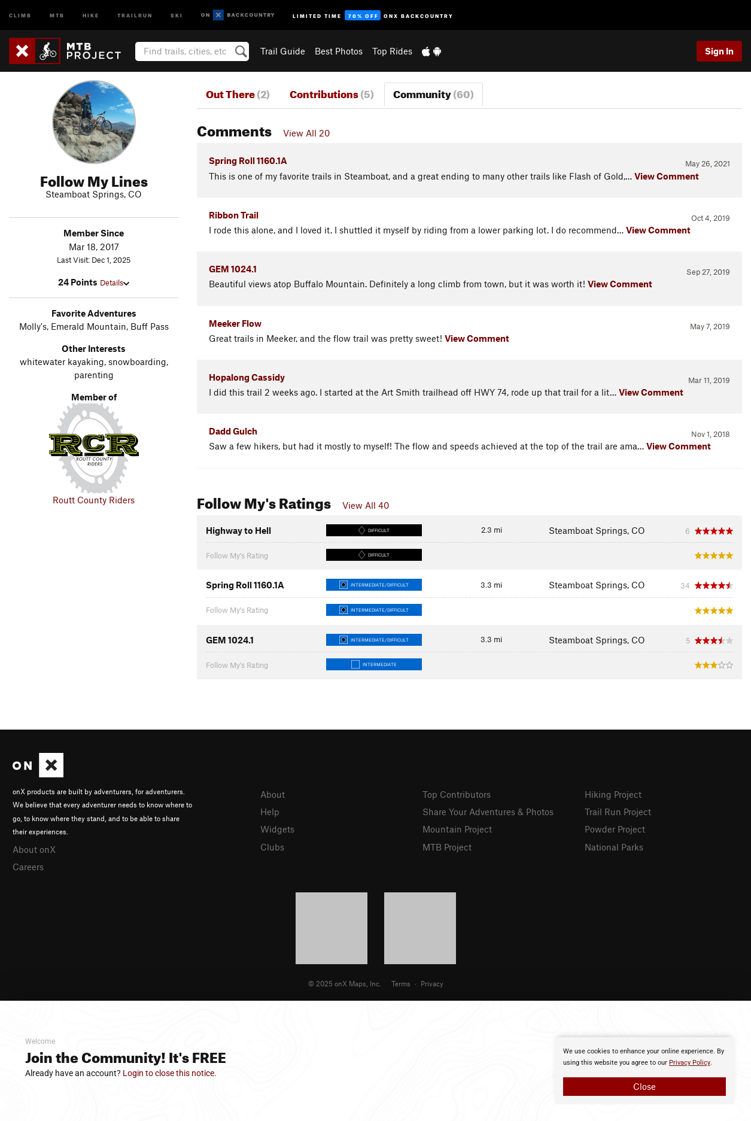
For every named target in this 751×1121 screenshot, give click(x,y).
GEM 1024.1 (233, 268)
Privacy (432, 983)
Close (644, 1086)
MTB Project (447, 846)
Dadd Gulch (233, 431)
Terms (401, 983)
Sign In (719, 50)
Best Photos (339, 50)
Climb (20, 15)
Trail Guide (282, 50)
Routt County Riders (94, 499)
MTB (57, 15)
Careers (28, 866)
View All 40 (365, 505)
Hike (91, 15)
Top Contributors (456, 794)
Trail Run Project (618, 811)
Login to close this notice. (170, 1073)
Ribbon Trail (234, 214)
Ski (177, 15)
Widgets (277, 829)
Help (269, 811)
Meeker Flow (235, 323)
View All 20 (306, 132)
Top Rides (392, 50)
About (272, 794)
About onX (34, 849)
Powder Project (615, 829)
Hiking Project (613, 794)
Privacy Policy (689, 1063)
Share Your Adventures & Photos (488, 811)
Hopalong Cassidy (247, 377)
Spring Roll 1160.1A (248, 160)
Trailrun (135, 15)
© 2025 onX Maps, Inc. (344, 983)
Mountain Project (457, 829)
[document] (644, 1071)
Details (114, 282)
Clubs (272, 846)
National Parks (614, 846)
